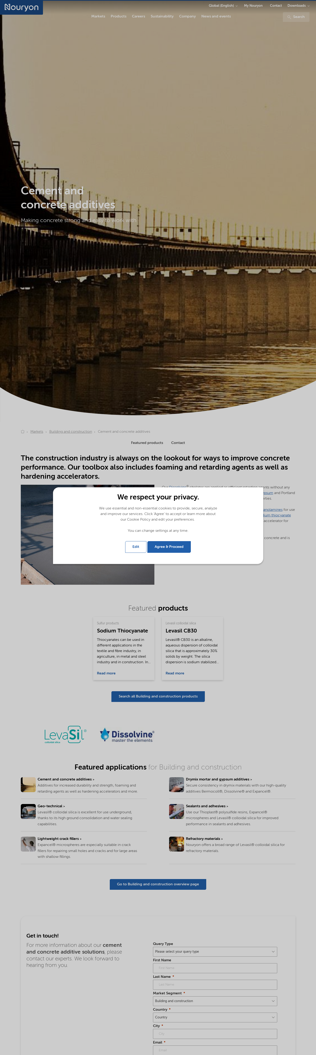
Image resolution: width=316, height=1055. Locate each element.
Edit (135, 547)
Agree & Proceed (169, 547)
